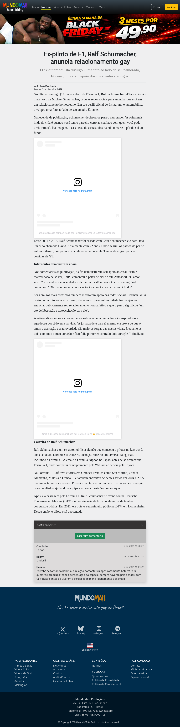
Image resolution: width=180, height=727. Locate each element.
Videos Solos (22, 669)
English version (90, 649)
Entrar (157, 7)
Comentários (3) (46, 524)
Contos (57, 673)
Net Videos (59, 665)
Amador (78, 7)
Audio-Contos (61, 677)
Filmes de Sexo (23, 665)
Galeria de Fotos (63, 681)
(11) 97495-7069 (88, 710)
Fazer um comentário (90, 536)
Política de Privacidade (105, 680)
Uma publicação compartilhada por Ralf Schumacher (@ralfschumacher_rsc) (77, 233)
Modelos (91, 7)
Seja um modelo (140, 677)
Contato (135, 665)
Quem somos (100, 676)
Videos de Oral (23, 673)
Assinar (171, 7)
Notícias (46, 7)
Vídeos (58, 7)
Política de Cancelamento (107, 684)
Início (35, 7)
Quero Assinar (139, 673)
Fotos (67, 7)
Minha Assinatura (141, 669)
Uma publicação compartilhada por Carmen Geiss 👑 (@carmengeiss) (77, 434)
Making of (21, 685)
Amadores (59, 669)
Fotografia (21, 677)
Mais (101, 7)
